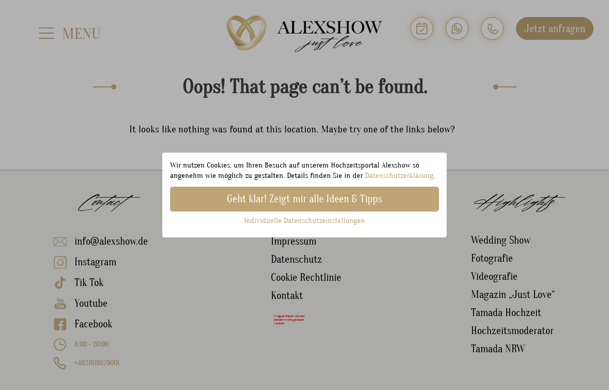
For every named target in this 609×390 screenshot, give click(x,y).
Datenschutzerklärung (399, 175)
